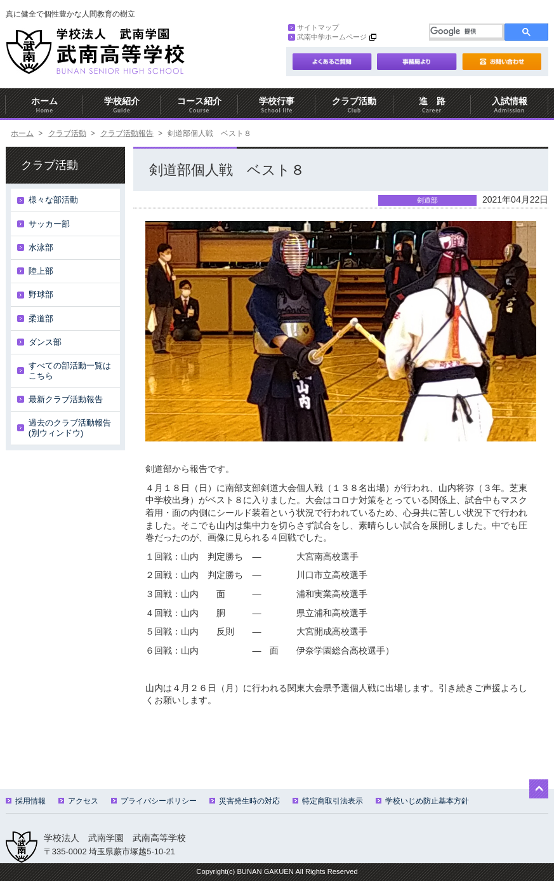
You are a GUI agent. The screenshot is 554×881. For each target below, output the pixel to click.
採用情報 (26, 801)
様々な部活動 (53, 200)
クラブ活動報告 (127, 133)
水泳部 (41, 247)
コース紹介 (199, 105)
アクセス (78, 801)
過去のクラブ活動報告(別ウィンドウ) (70, 428)
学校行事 (276, 105)
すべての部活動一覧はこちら (70, 370)
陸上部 (41, 271)
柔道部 (41, 318)
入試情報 (509, 105)
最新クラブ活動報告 (66, 399)
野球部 (41, 294)
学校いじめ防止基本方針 (422, 801)
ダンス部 (45, 342)
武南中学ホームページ (327, 37)
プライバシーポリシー (154, 801)
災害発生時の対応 (244, 801)
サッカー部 (49, 224)
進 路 (432, 105)
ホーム (44, 105)
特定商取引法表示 (328, 801)
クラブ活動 (354, 105)
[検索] (466, 31)
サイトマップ (313, 27)
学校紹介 (122, 105)
